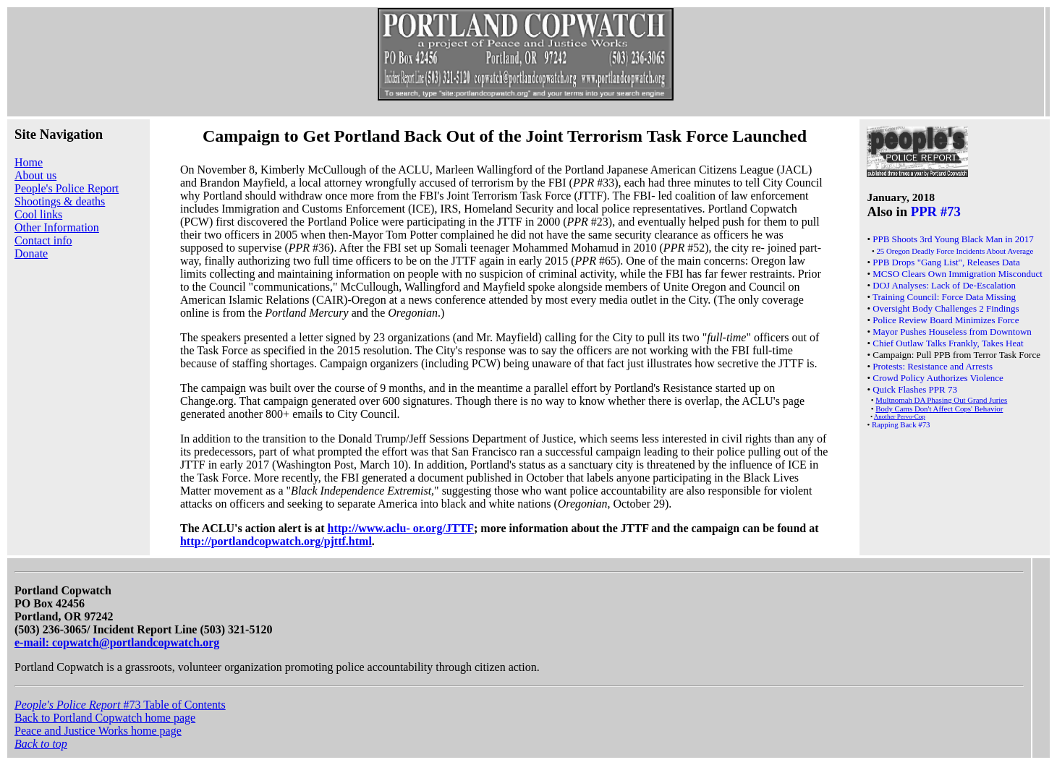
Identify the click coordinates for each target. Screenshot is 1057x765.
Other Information (56, 227)
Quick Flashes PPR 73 (915, 389)
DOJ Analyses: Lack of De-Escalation (944, 285)
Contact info (43, 240)
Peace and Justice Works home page (98, 731)
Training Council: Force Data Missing (944, 296)
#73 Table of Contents (120, 704)
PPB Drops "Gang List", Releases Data (946, 262)
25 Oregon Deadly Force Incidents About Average (954, 251)
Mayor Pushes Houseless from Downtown (952, 331)
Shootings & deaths (59, 201)
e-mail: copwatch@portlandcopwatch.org (116, 642)
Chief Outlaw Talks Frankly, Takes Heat (948, 343)
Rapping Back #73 (901, 424)
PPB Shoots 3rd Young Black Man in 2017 (953, 239)
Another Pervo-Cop (899, 416)
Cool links (38, 214)
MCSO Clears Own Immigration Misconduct (958, 273)
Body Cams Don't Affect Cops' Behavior (939, 408)
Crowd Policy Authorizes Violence (938, 377)
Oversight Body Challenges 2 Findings (946, 308)
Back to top (40, 744)
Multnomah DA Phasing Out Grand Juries (941, 400)
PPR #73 (936, 211)
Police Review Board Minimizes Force (946, 320)
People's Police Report (66, 188)
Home (28, 162)
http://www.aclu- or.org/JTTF (401, 528)
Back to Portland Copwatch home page (104, 717)
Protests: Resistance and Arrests (933, 366)
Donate (31, 253)
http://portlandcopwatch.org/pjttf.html (276, 541)
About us (35, 175)
